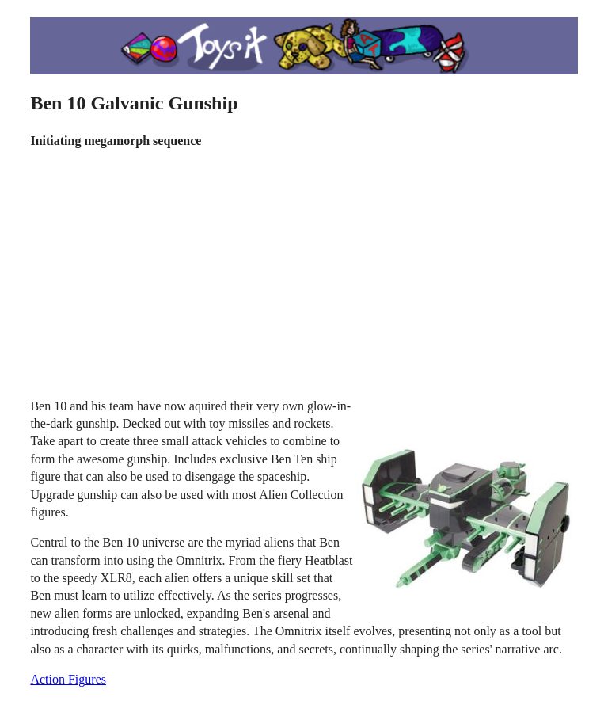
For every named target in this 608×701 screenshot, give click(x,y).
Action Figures (68, 679)
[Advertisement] (304, 274)
